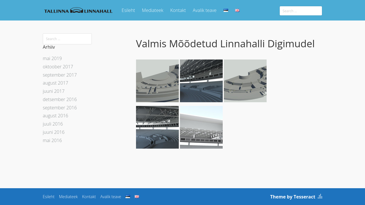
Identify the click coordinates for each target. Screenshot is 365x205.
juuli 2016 (53, 124)
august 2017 (55, 83)
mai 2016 (52, 140)
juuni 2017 (53, 91)
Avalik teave (204, 10)
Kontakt (178, 10)
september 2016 (60, 107)
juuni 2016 (53, 132)
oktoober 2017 (58, 66)
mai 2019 (52, 58)
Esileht (128, 10)
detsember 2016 (60, 99)
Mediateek (152, 10)
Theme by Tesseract (292, 197)
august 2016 (55, 115)
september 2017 (60, 75)
